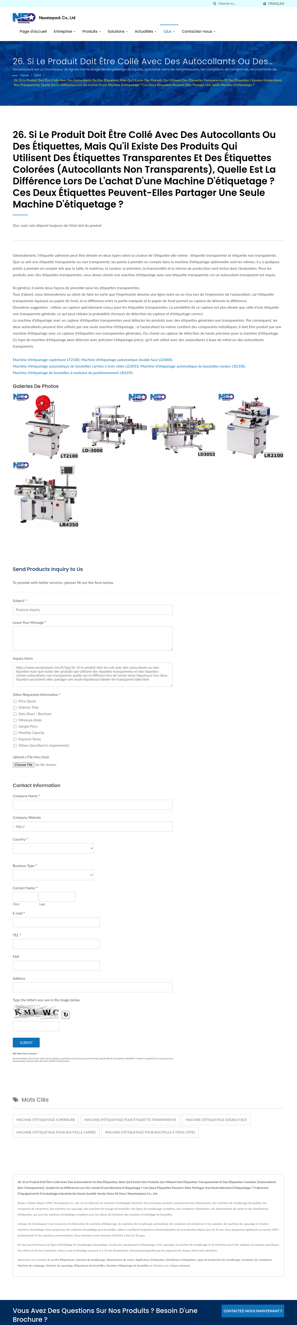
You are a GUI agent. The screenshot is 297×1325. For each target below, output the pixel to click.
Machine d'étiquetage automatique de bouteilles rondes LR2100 (193, 366)
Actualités (146, 31)
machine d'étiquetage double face (216, 1120)
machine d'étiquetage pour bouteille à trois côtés (150, 1132)
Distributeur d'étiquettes (181, 1259)
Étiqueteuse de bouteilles (89, 1265)
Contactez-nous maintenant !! (253, 1311)
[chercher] (214, 3)
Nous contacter (180, 1265)
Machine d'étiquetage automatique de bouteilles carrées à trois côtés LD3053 (76, 366)
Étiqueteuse (67, 1259)
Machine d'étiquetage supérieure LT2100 (46, 359)
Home (24, 75)
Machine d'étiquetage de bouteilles (127, 1265)
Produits (91, 31)
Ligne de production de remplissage (218, 1259)
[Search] (239, 3)
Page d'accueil (33, 31)
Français (276, 4)
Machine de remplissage (90, 1259)
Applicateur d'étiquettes (150, 1259)
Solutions (118, 31)
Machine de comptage (31, 1265)
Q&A (169, 31)
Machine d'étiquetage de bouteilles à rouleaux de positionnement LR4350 (73, 372)
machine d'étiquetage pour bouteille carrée (56, 1132)
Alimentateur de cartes (120, 1259)
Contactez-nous (198, 31)
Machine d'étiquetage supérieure (45, 1120)
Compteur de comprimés (257, 1259)
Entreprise (64, 31)
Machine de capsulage (59, 1265)
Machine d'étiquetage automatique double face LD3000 (126, 359)
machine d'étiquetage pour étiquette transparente (130, 1120)
